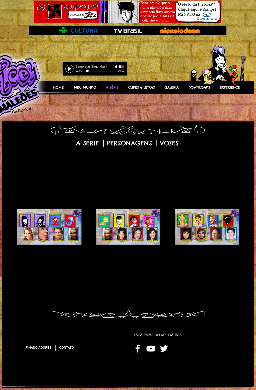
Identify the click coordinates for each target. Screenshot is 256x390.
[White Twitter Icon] (164, 348)
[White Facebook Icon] (137, 348)
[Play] (69, 68)
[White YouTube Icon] (150, 348)
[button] (174, 87)
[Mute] (116, 66)
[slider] (121, 66)
